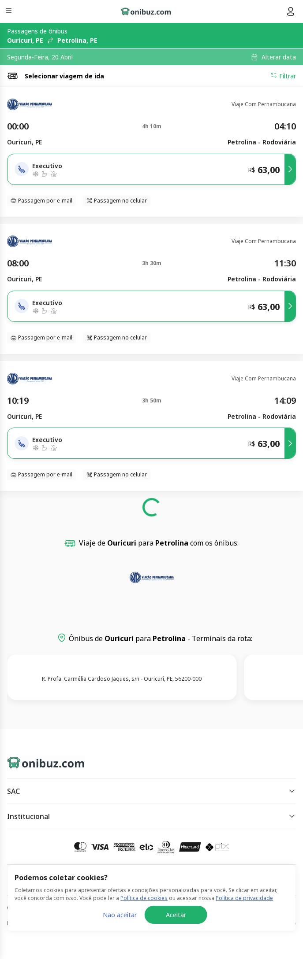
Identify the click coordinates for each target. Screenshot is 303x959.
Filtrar (283, 75)
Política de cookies (144, 898)
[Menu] (9, 11)
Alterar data (279, 57)
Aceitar (176, 915)
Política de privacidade (244, 898)
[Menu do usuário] (290, 11)
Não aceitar (120, 915)
